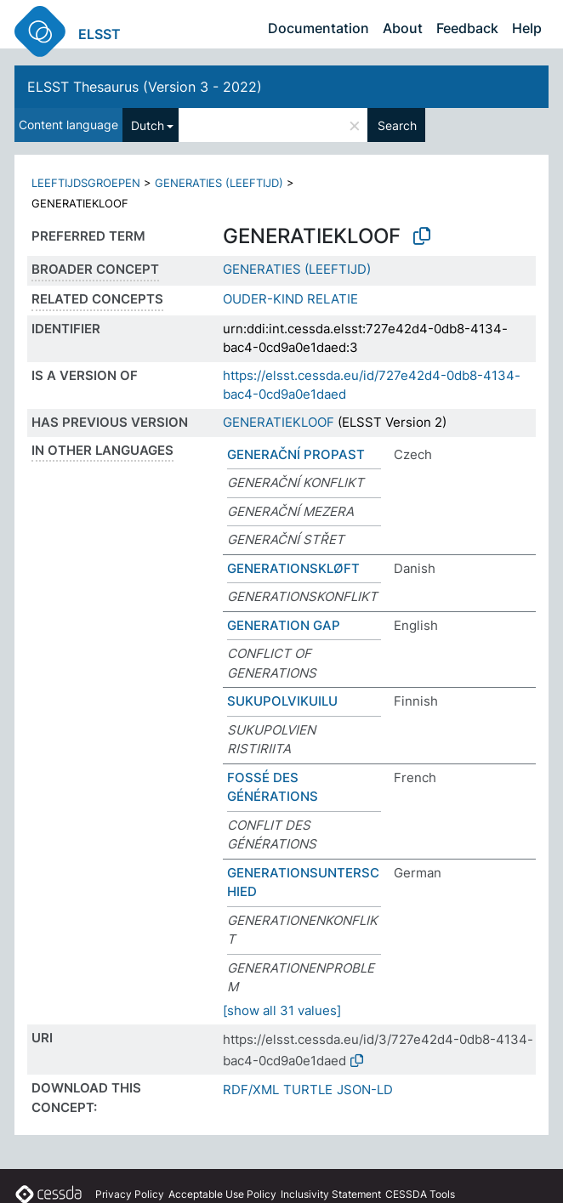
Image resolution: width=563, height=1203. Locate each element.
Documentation (318, 28)
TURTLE (308, 1089)
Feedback (467, 28)
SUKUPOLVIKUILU (282, 701)
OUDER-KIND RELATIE (290, 299)
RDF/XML (251, 1089)
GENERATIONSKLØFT (293, 568)
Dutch (147, 125)
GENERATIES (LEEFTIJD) (219, 183)
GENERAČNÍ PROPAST (296, 454)
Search (397, 125)
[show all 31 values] (282, 1010)
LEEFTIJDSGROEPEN (85, 183)
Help (527, 28)
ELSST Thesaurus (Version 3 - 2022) (144, 86)
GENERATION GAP (283, 625)
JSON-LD (365, 1089)
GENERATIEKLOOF (278, 422)
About (403, 28)
